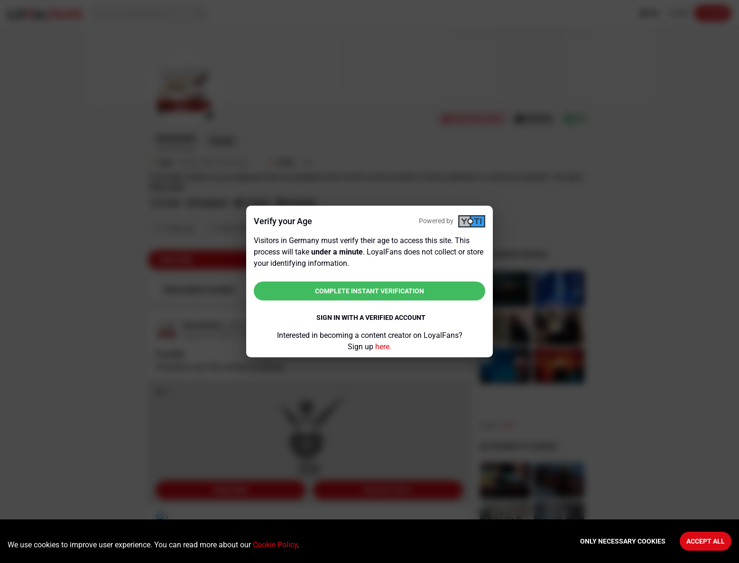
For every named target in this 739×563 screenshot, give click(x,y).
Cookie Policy (275, 544)
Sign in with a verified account (370, 317)
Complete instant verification (369, 291)
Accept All (705, 541)
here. (383, 346)
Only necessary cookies (622, 541)
